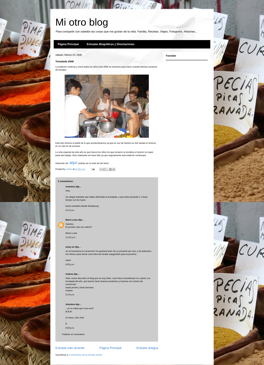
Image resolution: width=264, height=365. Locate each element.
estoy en (69, 247)
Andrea (69, 274)
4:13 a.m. (70, 210)
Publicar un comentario (73, 334)
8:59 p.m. (70, 328)
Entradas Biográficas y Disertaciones (110, 44)
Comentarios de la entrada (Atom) (85, 355)
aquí (74, 162)
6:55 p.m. (70, 264)
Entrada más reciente (70, 348)
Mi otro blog (81, 22)
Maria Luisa (71, 220)
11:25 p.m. (70, 237)
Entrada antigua (147, 348)
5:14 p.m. (70, 294)
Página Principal (68, 44)
